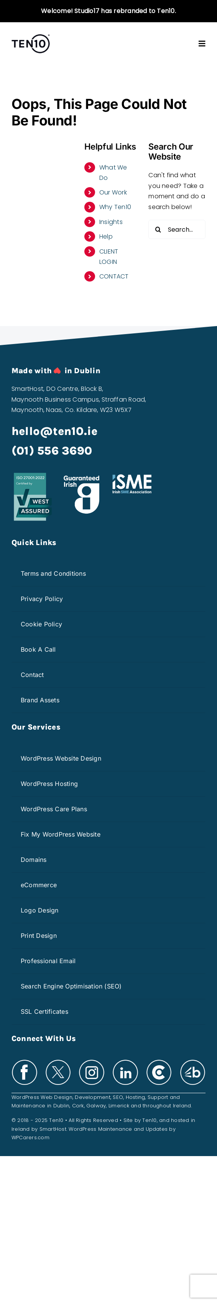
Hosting (135, 1097)
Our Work (113, 192)
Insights (111, 221)
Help (106, 236)
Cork (78, 1105)
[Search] (158, 229)
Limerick (118, 1105)
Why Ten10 (115, 207)
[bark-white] (193, 1062)
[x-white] (58, 1062)
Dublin (61, 1105)
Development (92, 1097)
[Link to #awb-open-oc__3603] (202, 44)
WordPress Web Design (42, 1097)
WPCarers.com (30, 1137)
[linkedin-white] (125, 1062)
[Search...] (176, 229)
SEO (118, 1097)
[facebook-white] (25, 1062)
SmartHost (52, 1129)
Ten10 (149, 1120)
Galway (96, 1105)
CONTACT (114, 276)
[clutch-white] (159, 1062)
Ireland (182, 1105)
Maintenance (29, 1105)
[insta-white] (92, 1062)
